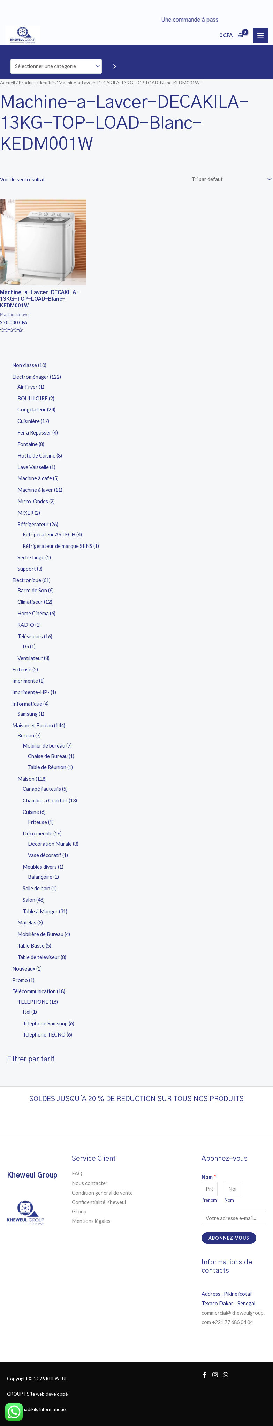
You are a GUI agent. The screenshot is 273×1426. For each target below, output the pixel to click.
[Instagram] (215, 1375)
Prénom (209, 1200)
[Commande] (230, 179)
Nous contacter (90, 1183)
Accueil (7, 83)
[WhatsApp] (225, 1375)
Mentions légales (91, 1221)
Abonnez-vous (228, 1238)
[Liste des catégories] (56, 66)
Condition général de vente (102, 1193)
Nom (209, 1177)
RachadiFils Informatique (40, 1409)
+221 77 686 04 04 (233, 1322)
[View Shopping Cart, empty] (231, 35)
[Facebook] (205, 1375)
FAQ (77, 1173)
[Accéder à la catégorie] (114, 66)
